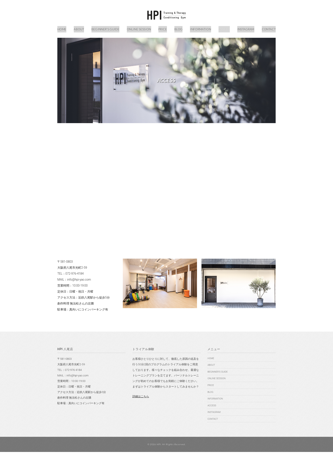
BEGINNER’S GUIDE (105, 28)
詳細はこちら (140, 400)
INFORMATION (199, 28)
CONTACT (268, 28)
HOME (62, 28)
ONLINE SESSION (138, 28)
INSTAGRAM (244, 28)
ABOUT (78, 28)
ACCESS (223, 28)
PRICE (162, 28)
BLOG (177, 28)
